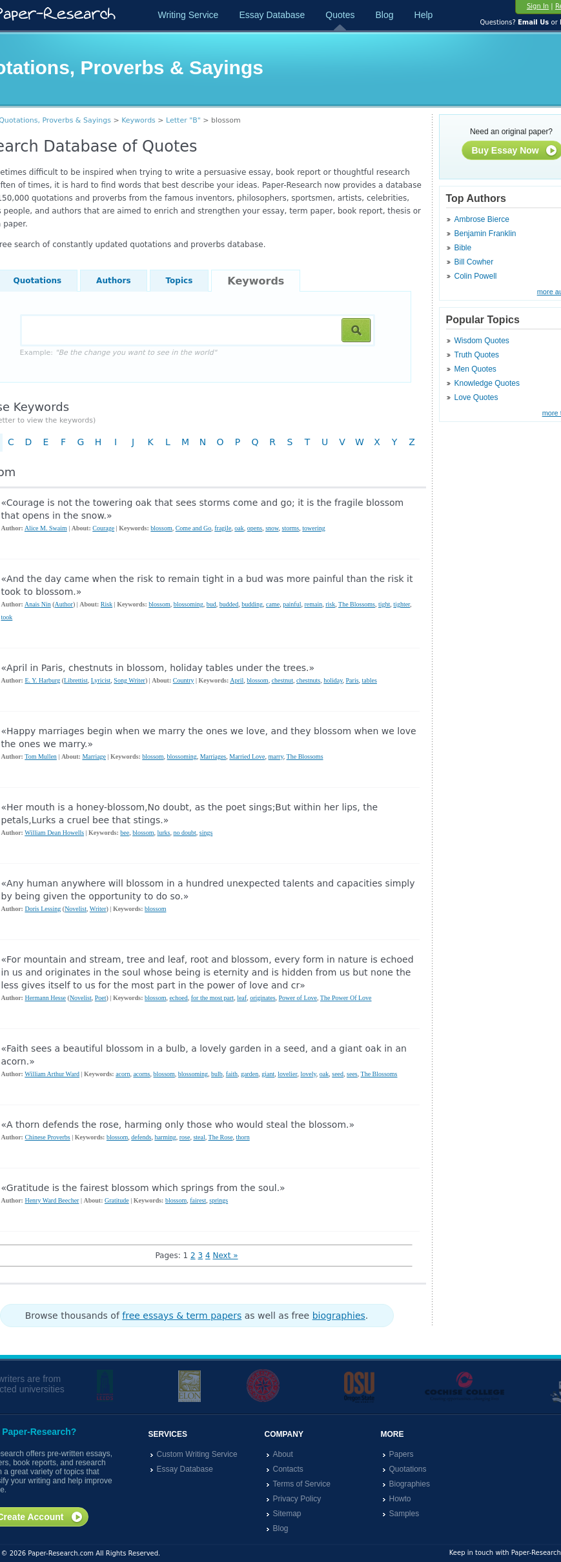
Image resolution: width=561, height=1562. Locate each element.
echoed (178, 997)
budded (228, 604)
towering (313, 528)
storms (291, 528)
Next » (225, 1255)
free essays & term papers (181, 1315)
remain (313, 604)
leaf (242, 997)
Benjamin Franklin (485, 233)
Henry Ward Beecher (52, 1200)
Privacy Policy (297, 1498)
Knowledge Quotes (487, 383)
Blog (384, 15)
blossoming (188, 604)
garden (249, 1073)
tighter (401, 604)
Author (64, 604)
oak (238, 528)
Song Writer (129, 680)
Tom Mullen (41, 756)
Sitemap (287, 1513)
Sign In (538, 6)
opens (254, 528)
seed (337, 1073)
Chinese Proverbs (47, 1137)
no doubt (185, 832)
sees (352, 1073)
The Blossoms (356, 604)
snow (271, 528)
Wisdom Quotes (481, 340)
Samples (404, 1513)
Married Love (247, 756)
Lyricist (101, 680)
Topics (179, 280)
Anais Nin (38, 604)
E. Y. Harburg (42, 680)
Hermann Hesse (45, 997)
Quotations (408, 1469)
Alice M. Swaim (46, 528)
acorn (123, 1073)
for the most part (212, 997)
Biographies (409, 1483)
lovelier (287, 1073)
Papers (401, 1454)
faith (232, 1073)
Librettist (76, 680)
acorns (141, 1073)
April (236, 680)
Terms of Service (302, 1483)
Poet (101, 997)
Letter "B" (183, 120)
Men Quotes (475, 369)
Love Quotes (476, 397)
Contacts (288, 1469)
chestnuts (308, 680)
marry (276, 756)
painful (292, 604)
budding (252, 604)
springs (218, 1200)
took (7, 617)
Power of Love (298, 997)
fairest (198, 1200)
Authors (113, 280)
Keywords (138, 120)
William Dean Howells (54, 832)
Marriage (94, 756)
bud (211, 604)
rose (184, 1137)
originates (262, 997)
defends (141, 1137)
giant (267, 1073)
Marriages (213, 756)
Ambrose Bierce (481, 219)
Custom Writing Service (197, 1454)
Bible (463, 247)
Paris (352, 680)
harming (165, 1137)
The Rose (221, 1137)
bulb (217, 1073)
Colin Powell (475, 276)
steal (199, 1137)
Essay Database (272, 15)
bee (124, 832)
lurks (164, 832)
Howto (400, 1498)
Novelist (76, 908)
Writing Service (188, 15)
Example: (118, 352)
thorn (243, 1137)
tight (384, 604)
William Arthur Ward (52, 1073)
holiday (332, 680)
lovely (308, 1073)
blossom (161, 528)
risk (330, 604)
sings (206, 832)
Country (183, 680)
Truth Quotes (477, 354)
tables (369, 680)
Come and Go (194, 528)
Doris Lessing (43, 908)
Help (423, 15)
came (273, 604)
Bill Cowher (474, 261)
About (283, 1454)
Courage (103, 528)
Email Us (533, 22)
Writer (98, 908)
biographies (338, 1315)
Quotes (339, 15)
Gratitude (117, 1200)
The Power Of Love (346, 997)
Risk (106, 604)
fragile (222, 528)
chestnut (282, 680)
